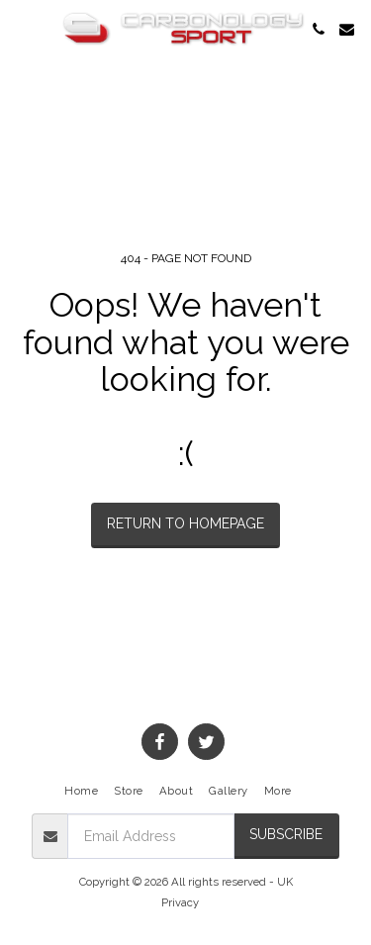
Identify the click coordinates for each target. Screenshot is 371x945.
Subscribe (286, 834)
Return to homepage (185, 523)
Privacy (180, 902)
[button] (22, 28)
